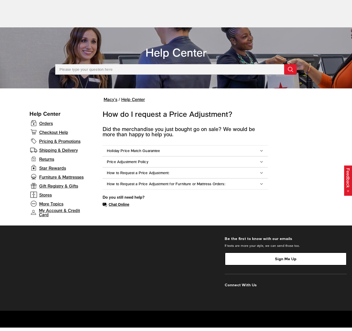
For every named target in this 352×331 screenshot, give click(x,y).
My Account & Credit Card (59, 216)
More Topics (51, 207)
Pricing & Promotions (60, 145)
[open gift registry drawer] (323, 10)
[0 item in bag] (345, 10)
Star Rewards (52, 171)
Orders (46, 127)
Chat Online (116, 208)
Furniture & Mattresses (61, 180)
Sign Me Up (285, 262)
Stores (45, 198)
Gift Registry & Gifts (58, 189)
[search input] (135, 10)
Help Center (176, 55)
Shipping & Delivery (58, 154)
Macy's (110, 102)
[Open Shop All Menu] (16, 26)
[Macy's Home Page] (23, 10)
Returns (46, 163)
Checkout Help (53, 136)
